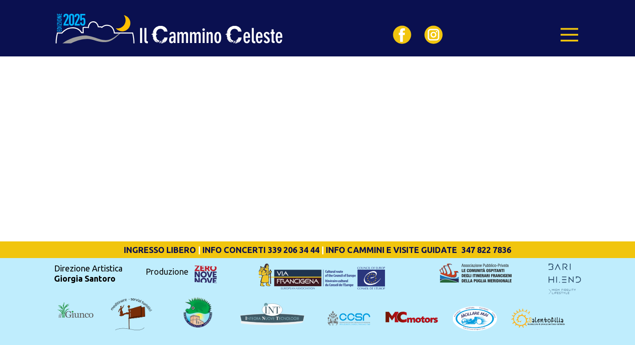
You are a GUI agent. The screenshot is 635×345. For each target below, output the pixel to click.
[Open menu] (569, 35)
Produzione (168, 271)
